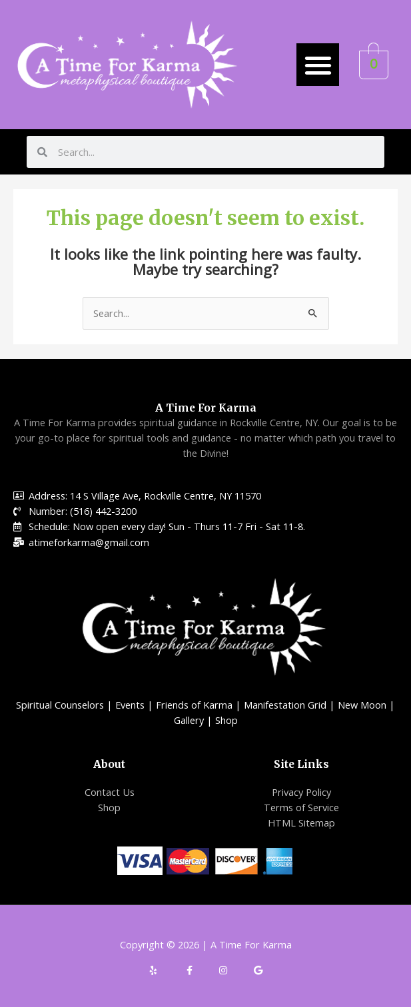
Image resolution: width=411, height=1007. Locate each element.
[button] (318, 65)
